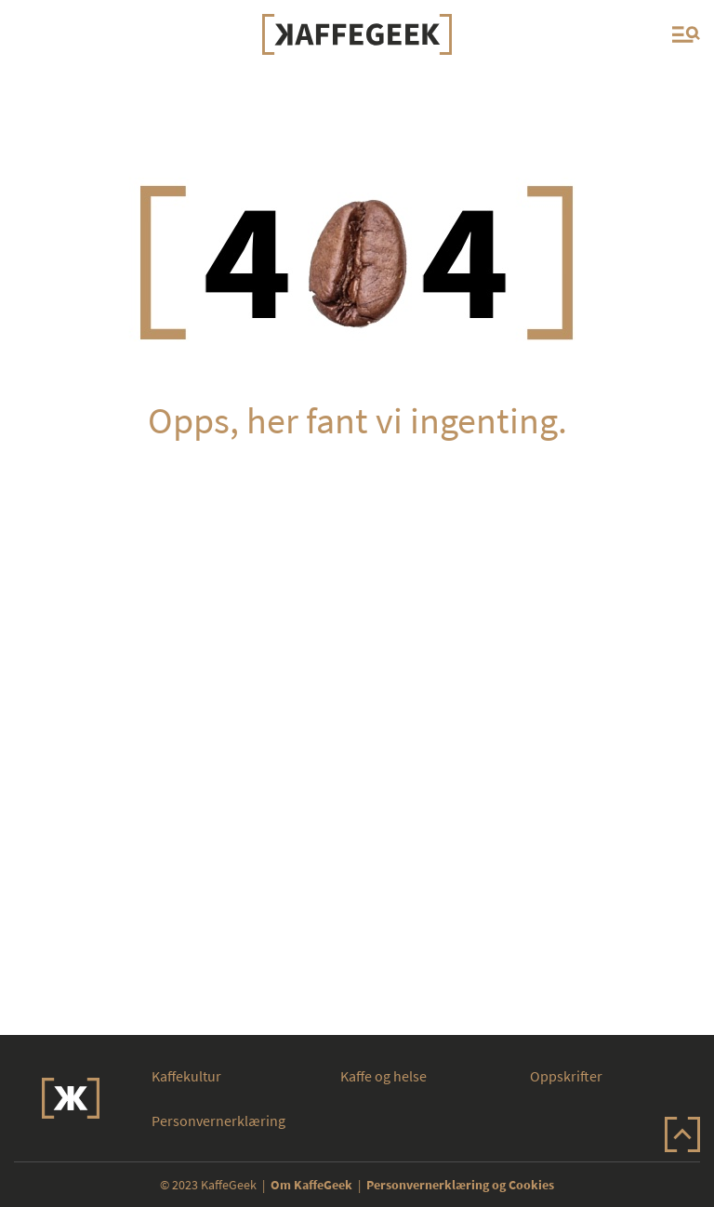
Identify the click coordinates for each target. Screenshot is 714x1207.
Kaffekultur (186, 1076)
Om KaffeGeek (311, 1184)
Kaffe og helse (383, 1076)
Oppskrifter (566, 1076)
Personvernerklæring (218, 1120)
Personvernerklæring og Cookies (460, 1184)
